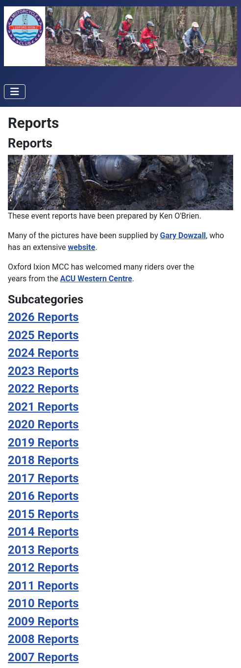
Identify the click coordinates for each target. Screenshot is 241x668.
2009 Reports (43, 621)
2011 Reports (43, 586)
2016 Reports (43, 496)
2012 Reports (43, 567)
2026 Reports (43, 317)
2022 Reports (43, 389)
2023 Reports (43, 371)
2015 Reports (43, 514)
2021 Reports (43, 407)
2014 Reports (43, 532)
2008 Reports (43, 639)
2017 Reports (43, 478)
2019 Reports (43, 442)
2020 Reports (43, 424)
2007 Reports (43, 657)
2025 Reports (43, 335)
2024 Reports (43, 353)
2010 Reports (43, 603)
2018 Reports (43, 460)
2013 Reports (43, 550)
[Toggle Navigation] (14, 91)
